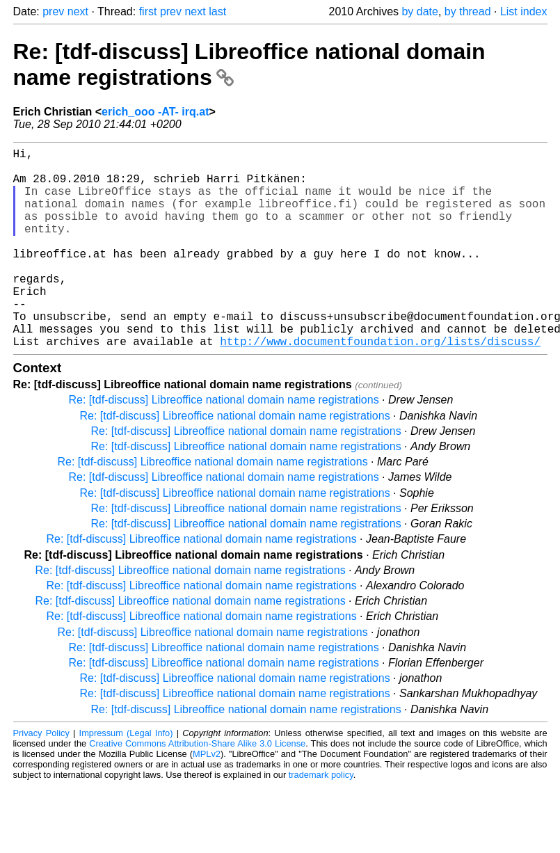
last (217, 11)
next (77, 11)
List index (523, 11)
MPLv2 (207, 798)
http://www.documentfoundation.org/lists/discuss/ (380, 385)
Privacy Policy (41, 777)
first (148, 11)
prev (53, 11)
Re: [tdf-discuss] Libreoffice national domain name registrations (224, 444)
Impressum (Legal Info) (126, 777)
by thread (468, 11)
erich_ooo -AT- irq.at (155, 112)
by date (419, 11)
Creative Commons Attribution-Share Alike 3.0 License (197, 788)
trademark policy (321, 819)
